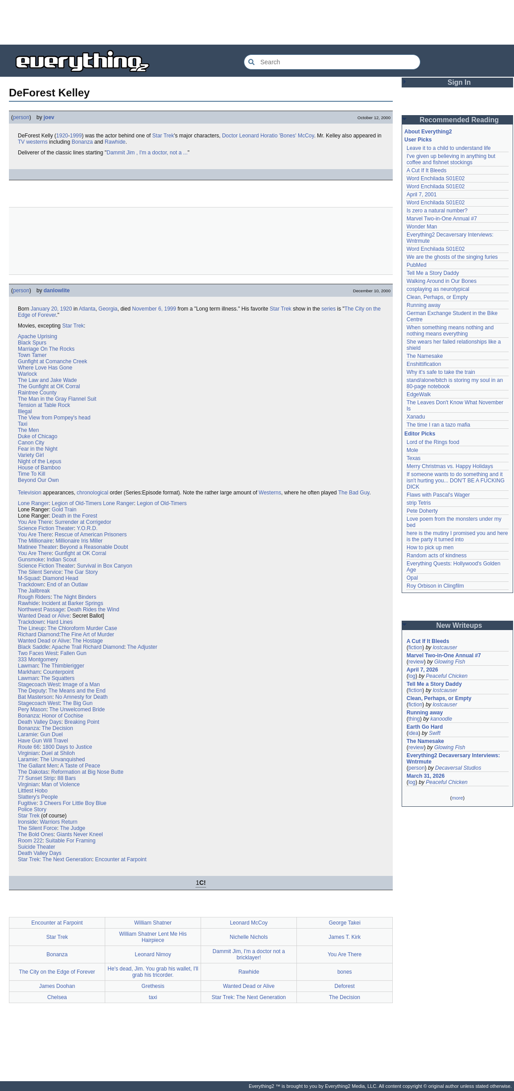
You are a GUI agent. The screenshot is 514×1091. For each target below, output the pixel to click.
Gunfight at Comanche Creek (52, 361)
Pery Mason (32, 709)
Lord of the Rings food (433, 442)
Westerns (270, 492)
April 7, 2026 (422, 670)
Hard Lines (60, 622)
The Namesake (425, 356)
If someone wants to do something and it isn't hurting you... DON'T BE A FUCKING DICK (456, 480)
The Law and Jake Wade (47, 380)
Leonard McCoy (249, 923)
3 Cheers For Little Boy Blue (73, 803)
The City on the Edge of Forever (57, 972)
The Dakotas (33, 772)
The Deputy (31, 691)
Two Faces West (37, 653)
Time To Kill (31, 474)
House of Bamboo (39, 468)
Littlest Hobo (33, 791)
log (411, 676)
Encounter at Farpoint (120, 859)
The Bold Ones (35, 834)
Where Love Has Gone (45, 368)
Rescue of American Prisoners (91, 534)
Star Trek (163, 136)
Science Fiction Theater (46, 528)
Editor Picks (419, 434)
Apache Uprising (37, 336)
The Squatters (57, 678)
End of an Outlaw (67, 584)
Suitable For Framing (70, 841)
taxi (153, 997)
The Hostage (87, 641)
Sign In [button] (459, 82)
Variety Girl (31, 455)
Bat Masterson (35, 697)
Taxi (22, 424)
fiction (415, 647)
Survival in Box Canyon (104, 566)
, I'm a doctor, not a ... (162, 152)
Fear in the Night (38, 449)
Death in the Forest (74, 516)
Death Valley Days (40, 722)
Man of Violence (60, 784)
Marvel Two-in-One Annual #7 (442, 219)
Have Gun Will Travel (43, 741)
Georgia (108, 309)
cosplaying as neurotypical (438, 289)
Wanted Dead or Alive (44, 616)
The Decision (57, 728)
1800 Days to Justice (67, 747)
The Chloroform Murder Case (82, 628)
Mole (412, 450)
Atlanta (87, 309)
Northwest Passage (41, 609)
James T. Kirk (345, 937)
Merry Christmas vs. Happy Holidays (450, 466)
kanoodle (441, 719)
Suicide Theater (36, 847)
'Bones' (287, 136)
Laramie (27, 734)
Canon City (31, 443)
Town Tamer (32, 355)
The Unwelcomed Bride (77, 709)
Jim (131, 152)
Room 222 (30, 841)
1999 (76, 136)
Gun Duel (51, 734)
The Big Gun (77, 703)
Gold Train (64, 509)
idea (413, 733)
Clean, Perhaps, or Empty (437, 297)
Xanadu (416, 417)
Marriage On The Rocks (46, 349)
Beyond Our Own (38, 480)
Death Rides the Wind (93, 609)
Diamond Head (60, 578)
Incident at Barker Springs (72, 603)
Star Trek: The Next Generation (55, 859)
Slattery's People (38, 797)
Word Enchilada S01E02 (436, 178)
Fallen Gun (73, 653)
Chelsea (57, 997)
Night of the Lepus (39, 461)
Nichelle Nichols (248, 937)
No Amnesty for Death (81, 697)
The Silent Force (37, 828)
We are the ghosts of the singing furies (452, 257)
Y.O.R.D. (87, 528)
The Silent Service (39, 572)
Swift (434, 733)
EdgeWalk (419, 394)
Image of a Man (81, 684)
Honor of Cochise (62, 716)
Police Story (32, 809)
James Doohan (57, 986)
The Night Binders (74, 597)
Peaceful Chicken (446, 676)
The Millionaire (35, 541)
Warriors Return (58, 822)
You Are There (35, 522)
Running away (423, 305)
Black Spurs (32, 343)
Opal (412, 578)
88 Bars (67, 778)
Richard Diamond (38, 634)
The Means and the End (77, 691)
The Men (28, 430)
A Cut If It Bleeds (426, 170)
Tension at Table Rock (44, 405)
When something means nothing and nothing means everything (450, 330)
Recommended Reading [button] (459, 120)
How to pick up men (430, 547)
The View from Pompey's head (54, 418)
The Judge (73, 828)
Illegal (25, 411)
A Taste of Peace (80, 766)
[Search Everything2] (332, 62)
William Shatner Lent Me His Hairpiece (152, 937)
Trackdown (31, 584)
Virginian (28, 753)
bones (344, 972)
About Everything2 (428, 132)
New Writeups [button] (459, 625)
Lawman (28, 666)
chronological (92, 492)
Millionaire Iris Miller (79, 541)
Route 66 (29, 747)
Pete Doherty (422, 511)
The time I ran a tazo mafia (438, 425)
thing (414, 719)
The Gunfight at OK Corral (49, 386)
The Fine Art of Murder (87, 634)
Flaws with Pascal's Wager (438, 495)
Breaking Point (82, 722)
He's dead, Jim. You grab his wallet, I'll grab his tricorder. (152, 972)
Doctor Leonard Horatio (250, 136)
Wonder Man (422, 227)
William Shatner (153, 923)
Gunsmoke (31, 559)
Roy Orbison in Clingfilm (435, 586)
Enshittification (424, 364)
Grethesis (152, 986)
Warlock (27, 374)
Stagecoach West (39, 684)
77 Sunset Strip (36, 778)
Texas (413, 458)
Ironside (27, 822)
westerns (37, 142)
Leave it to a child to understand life (449, 148)
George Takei (344, 923)
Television (29, 492)
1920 (62, 136)
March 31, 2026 (425, 776)
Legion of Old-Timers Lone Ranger (93, 503)
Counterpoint (58, 672)
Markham (29, 672)
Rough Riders (34, 597)
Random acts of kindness (437, 555)
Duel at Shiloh (58, 753)
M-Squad (29, 578)
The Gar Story (81, 572)
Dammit (116, 152)
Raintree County (37, 393)
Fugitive (27, 803)
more (457, 798)
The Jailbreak (34, 591)
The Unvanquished (62, 759)
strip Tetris (419, 503)
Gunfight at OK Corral (80, 553)
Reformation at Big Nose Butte (87, 772)
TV (21, 142)
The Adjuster (142, 647)
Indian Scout (62, 559)
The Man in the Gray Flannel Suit (57, 399)
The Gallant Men (38, 766)
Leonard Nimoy (153, 954)
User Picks (418, 140)
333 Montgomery (38, 659)
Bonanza (82, 142)
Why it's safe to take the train (441, 372)
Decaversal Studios (458, 768)
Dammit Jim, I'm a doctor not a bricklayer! (249, 954)
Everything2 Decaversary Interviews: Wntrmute (453, 758)
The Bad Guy (354, 492)
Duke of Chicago (38, 436)
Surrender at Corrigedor (83, 522)
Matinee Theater (37, 547)
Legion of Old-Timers (162, 503)
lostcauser (445, 647)
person (21, 117)
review (416, 662)
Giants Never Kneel (80, 834)
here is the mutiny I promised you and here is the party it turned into (457, 536)
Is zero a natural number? (437, 210)
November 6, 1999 (154, 309)
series (328, 309)
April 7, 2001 (421, 194)
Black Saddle (33, 647)
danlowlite (57, 290)
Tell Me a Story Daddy (433, 273)
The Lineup (31, 628)
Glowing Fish (449, 662)
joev (49, 117)
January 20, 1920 (51, 309)
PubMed (417, 265)
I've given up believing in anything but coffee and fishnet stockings (451, 159)
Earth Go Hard (425, 727)
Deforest (344, 986)
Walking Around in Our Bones (442, 281)
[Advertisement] (257, 22)
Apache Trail (67, 647)
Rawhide (115, 142)
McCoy (306, 136)
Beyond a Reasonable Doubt (94, 547)
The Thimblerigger (62, 666)
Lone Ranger (33, 503)
